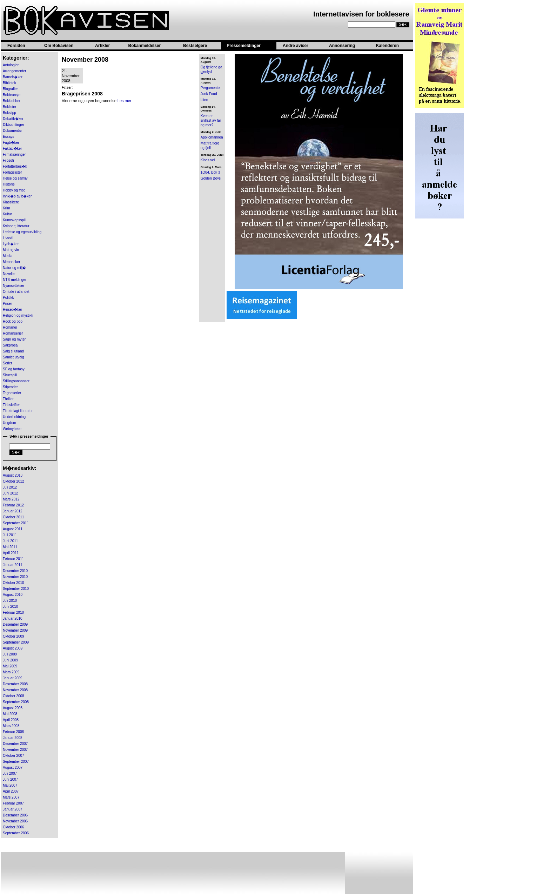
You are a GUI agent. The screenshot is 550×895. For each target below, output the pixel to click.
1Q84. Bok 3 (210, 172)
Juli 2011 (10, 535)
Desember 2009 (15, 624)
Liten (204, 100)
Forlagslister (12, 172)
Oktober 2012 (13, 481)
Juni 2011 (10, 541)
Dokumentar (12, 131)
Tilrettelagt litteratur (18, 411)
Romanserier (13, 333)
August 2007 (12, 767)
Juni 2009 (10, 660)
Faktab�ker (12, 148)
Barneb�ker (12, 77)
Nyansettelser (13, 286)
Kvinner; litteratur (16, 226)
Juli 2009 (10, 654)
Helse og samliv (15, 178)
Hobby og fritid (14, 190)
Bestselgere (195, 45)
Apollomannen (212, 137)
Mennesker (11, 262)
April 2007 (11, 791)
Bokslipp (9, 113)
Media (7, 256)
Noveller (9, 274)
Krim (6, 208)
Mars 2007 (11, 797)
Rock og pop (12, 321)
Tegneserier (12, 393)
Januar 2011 (12, 565)
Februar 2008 (13, 732)
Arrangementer (14, 71)
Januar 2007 (12, 809)
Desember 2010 (15, 571)
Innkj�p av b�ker (17, 196)
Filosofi (8, 160)
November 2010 (15, 577)
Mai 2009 (10, 666)
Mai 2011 (10, 547)
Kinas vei (208, 160)
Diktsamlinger (13, 125)
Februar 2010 (13, 612)
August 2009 (12, 648)
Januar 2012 (12, 511)
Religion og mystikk (18, 315)
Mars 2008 (11, 726)
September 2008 (16, 702)
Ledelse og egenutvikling (22, 232)
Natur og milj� (14, 268)
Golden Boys (211, 178)
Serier (7, 363)
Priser (7, 303)
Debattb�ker (13, 119)
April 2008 (11, 720)
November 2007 (15, 750)
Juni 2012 (10, 493)
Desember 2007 (15, 744)
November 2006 (15, 821)
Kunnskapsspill (14, 220)
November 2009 (15, 630)
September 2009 (16, 642)
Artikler (102, 45)
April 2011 (11, 553)
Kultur (7, 214)
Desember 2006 (15, 815)
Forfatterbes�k (15, 166)
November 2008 (15, 690)
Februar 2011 (13, 559)
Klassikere (11, 202)
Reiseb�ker (12, 309)
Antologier (11, 65)
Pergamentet (211, 88)
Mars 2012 (11, 499)
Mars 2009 (11, 672)
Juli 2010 (10, 601)
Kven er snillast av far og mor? (211, 120)
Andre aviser (295, 45)
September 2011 (16, 523)
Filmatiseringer (14, 154)
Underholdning (14, 417)
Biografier (10, 89)
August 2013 (12, 475)
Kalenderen (387, 45)
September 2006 (16, 833)
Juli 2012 (10, 487)
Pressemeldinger (244, 45)
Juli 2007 (10, 773)
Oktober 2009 (13, 636)
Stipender (10, 387)
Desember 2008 (15, 684)
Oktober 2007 (13, 756)
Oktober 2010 (13, 583)
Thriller (8, 399)
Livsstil (8, 238)
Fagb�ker (11, 142)
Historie (9, 184)
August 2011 (12, 529)
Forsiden (16, 45)
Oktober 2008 (13, 696)
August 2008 (12, 708)
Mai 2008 (10, 714)
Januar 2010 (12, 618)
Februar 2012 (13, 505)
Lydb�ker (11, 244)
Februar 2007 (13, 803)
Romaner (10, 327)
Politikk (8, 298)
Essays (8, 137)
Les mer (125, 101)
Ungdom (9, 423)
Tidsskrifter (11, 405)
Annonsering (342, 45)
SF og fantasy (14, 369)
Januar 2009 (12, 678)
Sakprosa (10, 345)
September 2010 (16, 589)
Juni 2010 (10, 606)
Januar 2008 (12, 738)
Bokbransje (11, 95)
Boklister (9, 107)
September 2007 (16, 761)
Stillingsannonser (16, 381)
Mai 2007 (10, 785)
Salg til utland (13, 351)
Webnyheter (12, 429)
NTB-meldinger (14, 280)
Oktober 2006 (13, 827)
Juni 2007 (10, 779)
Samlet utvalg (13, 357)
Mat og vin (11, 250)
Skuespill (10, 375)
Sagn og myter (14, 339)
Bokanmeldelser (144, 45)
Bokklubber (11, 101)
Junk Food (209, 94)
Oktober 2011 (13, 517)
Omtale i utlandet (16, 292)
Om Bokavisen (58, 45)
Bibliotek (9, 83)
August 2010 (12, 595)
